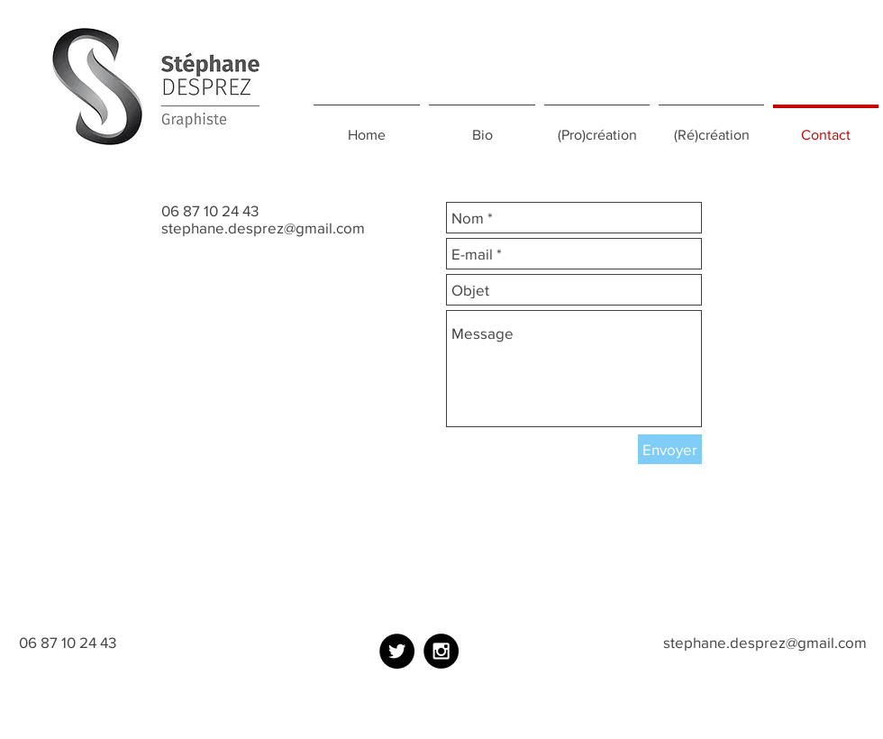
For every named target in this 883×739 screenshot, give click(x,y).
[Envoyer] (670, 449)
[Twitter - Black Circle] (396, 651)
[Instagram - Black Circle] (441, 651)
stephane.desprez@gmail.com (263, 227)
